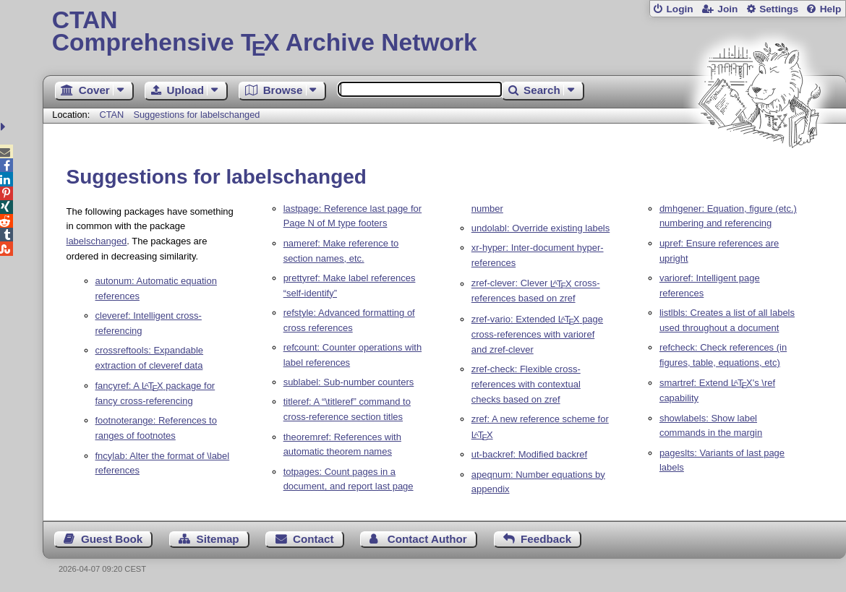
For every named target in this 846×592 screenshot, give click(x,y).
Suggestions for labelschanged (196, 114)
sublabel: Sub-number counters (348, 382)
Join (727, 9)
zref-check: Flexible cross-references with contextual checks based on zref (526, 384)
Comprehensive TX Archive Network (444, 32)
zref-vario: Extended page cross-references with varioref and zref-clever (537, 334)
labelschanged (97, 241)
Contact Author (427, 539)
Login (679, 9)
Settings (778, 9)
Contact (313, 539)
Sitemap (218, 539)
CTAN (111, 114)
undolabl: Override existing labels (540, 228)
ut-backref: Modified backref (529, 454)
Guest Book (111, 539)
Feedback (546, 539)
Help (831, 9)
